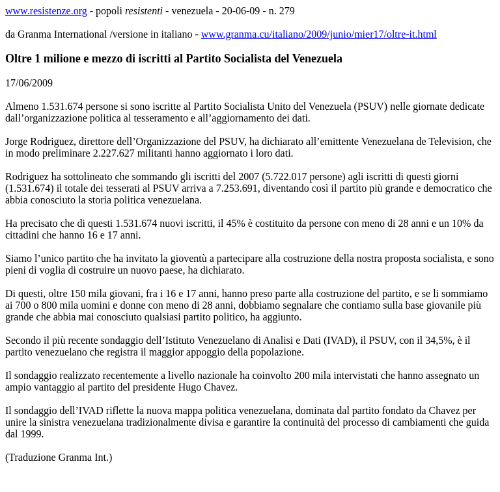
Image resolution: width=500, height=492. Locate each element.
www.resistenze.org (46, 10)
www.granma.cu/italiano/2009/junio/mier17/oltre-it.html (319, 34)
